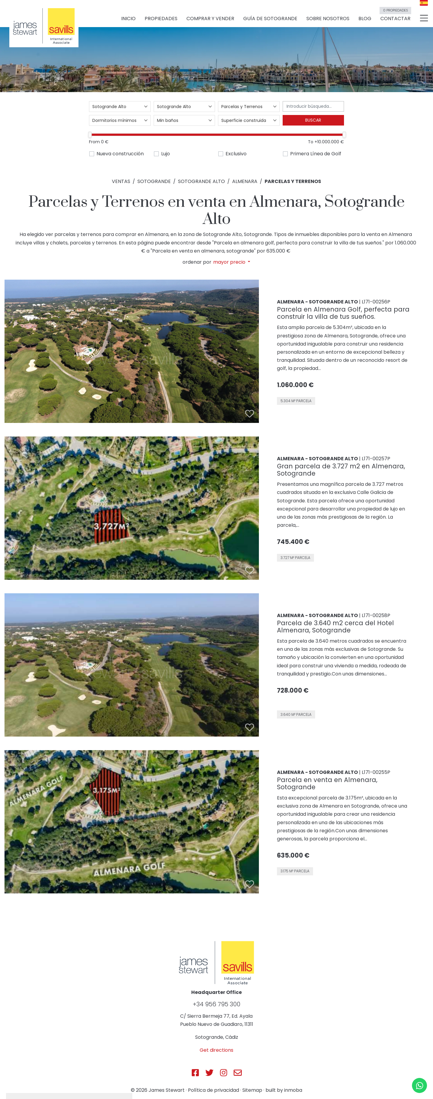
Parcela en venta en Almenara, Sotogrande (327, 783)
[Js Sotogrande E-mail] (238, 1073)
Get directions (216, 1050)
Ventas (121, 181)
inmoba (293, 1090)
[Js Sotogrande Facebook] (195, 1073)
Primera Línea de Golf (315, 153)
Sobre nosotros (327, 18)
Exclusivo (236, 153)
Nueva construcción (120, 153)
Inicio (128, 18)
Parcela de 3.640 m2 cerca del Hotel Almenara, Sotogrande (335, 627)
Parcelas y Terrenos (293, 181)
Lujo (165, 153)
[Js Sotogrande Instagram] (224, 1073)
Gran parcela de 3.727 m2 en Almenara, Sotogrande (341, 470)
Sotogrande (154, 181)
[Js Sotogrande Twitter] (209, 1073)
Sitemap (252, 1090)
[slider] (90, 135)
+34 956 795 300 (216, 1004)
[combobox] (120, 106)
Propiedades (161, 18)
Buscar (313, 120)
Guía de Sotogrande (270, 18)
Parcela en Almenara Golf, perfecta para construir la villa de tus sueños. (343, 313)
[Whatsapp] (419, 1085)
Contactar (395, 16)
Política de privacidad (213, 1090)
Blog (364, 18)
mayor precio (230, 262)
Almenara (244, 181)
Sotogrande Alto (201, 181)
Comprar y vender (210, 18)
